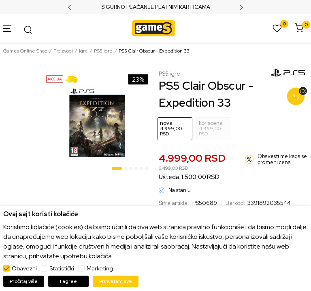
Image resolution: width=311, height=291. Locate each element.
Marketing (100, 268)
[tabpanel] (97, 122)
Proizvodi (63, 51)
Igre (83, 51)
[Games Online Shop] (153, 27)
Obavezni (24, 268)
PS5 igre (103, 51)
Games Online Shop (25, 51)
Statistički (61, 268)
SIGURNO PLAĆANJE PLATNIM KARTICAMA (155, 7)
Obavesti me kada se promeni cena (282, 159)
